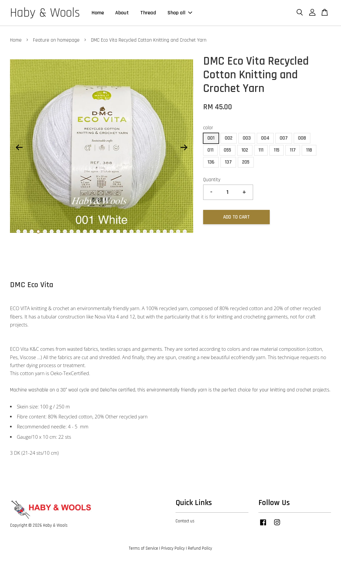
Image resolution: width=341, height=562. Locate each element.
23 (165, 232)
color (208, 128)
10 (78, 232)
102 (244, 150)
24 (171, 232)
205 (245, 162)
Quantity (211, 180)
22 (158, 232)
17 (125, 232)
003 (247, 138)
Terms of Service (143, 548)
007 (284, 138)
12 (92, 232)
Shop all (180, 12)
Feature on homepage (56, 40)
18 (132, 232)
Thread (148, 12)
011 (210, 150)
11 (85, 232)
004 (265, 138)
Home (98, 12)
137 (228, 162)
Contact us (184, 521)
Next (184, 147)
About (122, 12)
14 (105, 232)
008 (302, 138)
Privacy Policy (173, 548)
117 (293, 150)
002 (228, 138)
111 (260, 150)
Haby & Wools (45, 13)
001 (210, 138)
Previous (19, 147)
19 (138, 232)
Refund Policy (200, 548)
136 (210, 162)
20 (145, 232)
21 (152, 232)
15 (112, 232)
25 (178, 232)
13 (98, 232)
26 (185, 232)
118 (309, 150)
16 (118, 232)
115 (276, 150)
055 (227, 150)
